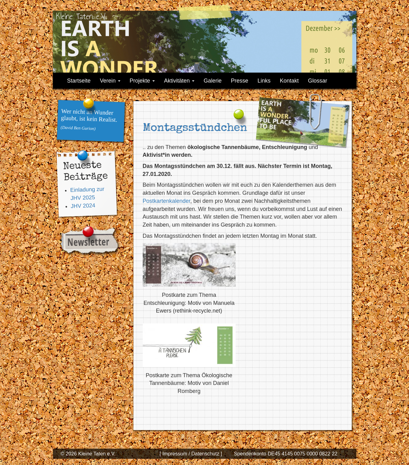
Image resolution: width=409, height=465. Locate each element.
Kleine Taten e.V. (81, 16)
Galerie (213, 81)
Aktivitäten (179, 81)
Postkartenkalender (166, 201)
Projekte (142, 81)
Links (264, 81)
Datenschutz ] (206, 453)
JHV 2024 (83, 205)
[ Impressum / (174, 453)
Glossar (317, 81)
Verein (110, 81)
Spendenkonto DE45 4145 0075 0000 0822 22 (285, 453)
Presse (239, 81)
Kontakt (289, 81)
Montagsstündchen (195, 128)
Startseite (79, 81)
